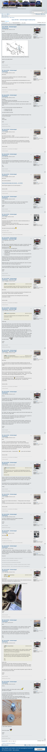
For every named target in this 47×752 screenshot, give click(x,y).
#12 (2, 352)
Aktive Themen (12, 17)
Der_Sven (34, 34)
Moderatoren (7, 21)
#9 (2, 240)
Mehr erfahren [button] (16, 750)
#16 (2, 496)
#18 (2, 533)
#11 (2, 310)
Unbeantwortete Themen (5, 17)
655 (36, 540)
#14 (2, 437)
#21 (2, 622)
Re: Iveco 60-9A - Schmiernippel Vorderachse (9, 71)
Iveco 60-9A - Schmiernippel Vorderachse (23, 19)
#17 (2, 516)
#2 (2, 72)
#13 (2, 394)
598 (36, 36)
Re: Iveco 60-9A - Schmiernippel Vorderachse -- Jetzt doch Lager (9, 238)
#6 (2, 176)
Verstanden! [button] (39, 749)
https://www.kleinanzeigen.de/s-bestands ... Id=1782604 (12, 183)
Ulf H (34, 551)
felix (34, 627)
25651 (37, 553)
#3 (2, 97)
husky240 (34, 76)
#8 (2, 216)
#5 (2, 156)
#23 (2, 684)
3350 (37, 78)
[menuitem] (8, 14)
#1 (2, 29)
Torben (6, 216)
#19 (2, 548)
